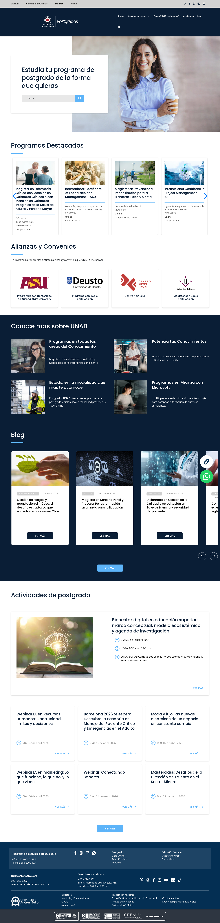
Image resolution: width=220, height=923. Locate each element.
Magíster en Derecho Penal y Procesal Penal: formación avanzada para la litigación (102, 503)
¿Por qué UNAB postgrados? (166, 16)
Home (121, 16)
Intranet (59, 3)
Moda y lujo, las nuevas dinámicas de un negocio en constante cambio (174, 719)
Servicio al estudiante (37, 3)
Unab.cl (15, 3)
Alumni (74, 3)
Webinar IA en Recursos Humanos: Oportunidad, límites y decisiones (39, 719)
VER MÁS (40, 536)
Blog (199, 16)
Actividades (188, 16)
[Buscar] (53, 98)
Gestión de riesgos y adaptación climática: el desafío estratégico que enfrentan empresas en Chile (38, 505)
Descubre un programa (138, 16)
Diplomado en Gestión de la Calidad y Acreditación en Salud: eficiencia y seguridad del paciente (168, 505)
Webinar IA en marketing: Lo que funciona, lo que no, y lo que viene (42, 777)
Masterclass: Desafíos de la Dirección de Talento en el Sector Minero (176, 777)
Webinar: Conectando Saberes (104, 775)
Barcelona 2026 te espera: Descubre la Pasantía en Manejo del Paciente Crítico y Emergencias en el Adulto (109, 721)
